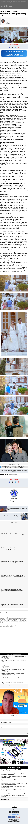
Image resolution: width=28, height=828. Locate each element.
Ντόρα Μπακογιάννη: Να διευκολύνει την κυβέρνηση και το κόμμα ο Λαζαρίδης (13, 787)
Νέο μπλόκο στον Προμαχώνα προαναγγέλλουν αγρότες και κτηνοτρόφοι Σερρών (13, 777)
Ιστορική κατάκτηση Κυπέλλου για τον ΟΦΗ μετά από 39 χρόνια (14, 793)
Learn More (12, 7)
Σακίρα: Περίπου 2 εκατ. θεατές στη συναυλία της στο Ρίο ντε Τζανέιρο (13, 670)
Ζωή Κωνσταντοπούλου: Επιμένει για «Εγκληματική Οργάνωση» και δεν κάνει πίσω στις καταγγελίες (14, 784)
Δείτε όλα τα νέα (5, 799)
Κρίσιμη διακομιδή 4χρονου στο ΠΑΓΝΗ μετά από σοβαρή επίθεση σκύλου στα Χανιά (13, 790)
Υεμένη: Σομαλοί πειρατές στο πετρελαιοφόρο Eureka (12, 682)
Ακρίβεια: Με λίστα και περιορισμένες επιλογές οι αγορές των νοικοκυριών (14, 678)
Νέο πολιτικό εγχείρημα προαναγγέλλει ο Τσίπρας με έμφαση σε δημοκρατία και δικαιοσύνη (13, 774)
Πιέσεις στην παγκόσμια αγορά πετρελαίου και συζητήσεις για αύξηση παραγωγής (14, 666)
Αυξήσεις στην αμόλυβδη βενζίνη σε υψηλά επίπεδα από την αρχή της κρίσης (13, 657)
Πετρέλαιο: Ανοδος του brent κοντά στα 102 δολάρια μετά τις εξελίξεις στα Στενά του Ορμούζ (13, 770)
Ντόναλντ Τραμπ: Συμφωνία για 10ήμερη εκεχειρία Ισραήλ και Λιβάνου (13, 780)
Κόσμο (24, 470)
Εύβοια (15, 470)
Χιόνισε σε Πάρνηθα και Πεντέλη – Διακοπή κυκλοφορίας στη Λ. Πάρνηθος (13, 661)
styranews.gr (14, 471)
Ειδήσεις (9, 470)
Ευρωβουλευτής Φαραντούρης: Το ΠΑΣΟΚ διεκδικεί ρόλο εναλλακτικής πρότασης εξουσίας (12, 674)
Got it (17, 7)
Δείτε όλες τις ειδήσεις (7, 686)
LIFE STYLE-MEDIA (13, 474)
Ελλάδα (19, 470)
